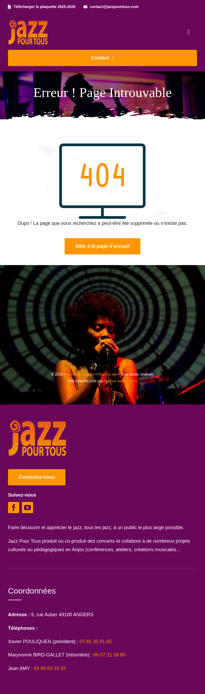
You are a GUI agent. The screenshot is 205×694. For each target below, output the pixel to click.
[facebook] (13, 507)
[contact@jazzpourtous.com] (111, 6)
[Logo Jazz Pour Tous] (28, 22)
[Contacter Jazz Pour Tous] (102, 58)
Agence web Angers (120, 381)
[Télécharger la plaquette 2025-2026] (42, 6)
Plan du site (107, 374)
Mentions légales (80, 374)
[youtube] (27, 507)
